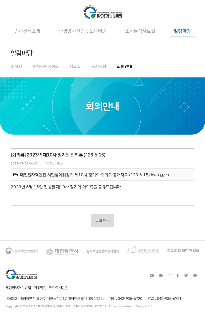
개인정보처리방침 (18, 287)
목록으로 (102, 220)
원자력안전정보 (46, 66)
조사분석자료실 (140, 31)
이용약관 (40, 287)
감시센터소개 (27, 31)
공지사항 (98, 66)
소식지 (16, 66)
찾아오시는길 (58, 287)
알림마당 (182, 31)
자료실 (75, 66)
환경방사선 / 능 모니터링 (83, 31)
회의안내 (124, 66)
